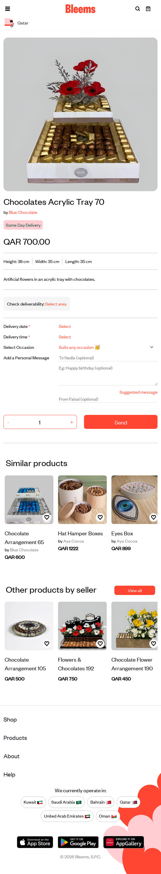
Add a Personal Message (26, 357)
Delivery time (17, 336)
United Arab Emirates (67, 816)
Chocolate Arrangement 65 (24, 537)
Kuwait (33, 802)
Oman (108, 816)
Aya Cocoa (71, 541)
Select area (55, 304)
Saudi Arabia (66, 802)
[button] (7, 8)
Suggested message (139, 392)
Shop (10, 719)
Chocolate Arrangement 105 (25, 664)
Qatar (128, 802)
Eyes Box (122, 533)
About (12, 756)
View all (135, 590)
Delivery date (17, 326)
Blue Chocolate (23, 212)
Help (9, 774)
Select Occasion (19, 347)
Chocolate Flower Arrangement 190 (132, 664)
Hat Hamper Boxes (80, 533)
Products (15, 737)
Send (121, 422)
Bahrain (100, 802)
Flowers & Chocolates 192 (76, 664)
